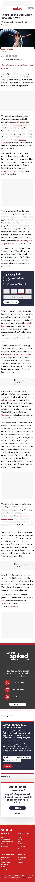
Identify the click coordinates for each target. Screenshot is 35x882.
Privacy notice (5, 844)
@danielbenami (13, 606)
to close (10, 254)
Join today (17, 808)
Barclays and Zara (7, 510)
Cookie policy (5, 846)
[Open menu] (2, 8)
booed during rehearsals (22, 214)
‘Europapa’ (5, 415)
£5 (6, 291)
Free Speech (21, 846)
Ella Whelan (4, 864)
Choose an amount (17, 297)
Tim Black (4, 869)
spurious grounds (21, 125)
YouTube (11, 830)
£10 (14, 291)
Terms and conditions (7, 841)
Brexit (19, 841)
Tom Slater (4, 860)
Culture (9, 59)
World (21, 59)
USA (19, 848)
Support (8, 766)
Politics (15, 59)
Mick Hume (4, 867)
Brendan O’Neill (5, 857)
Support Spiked (5, 839)
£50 (28, 291)
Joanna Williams (5, 862)
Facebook (2, 830)
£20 (21, 291)
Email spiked (21, 862)
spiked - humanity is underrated (17, 8)
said (27, 332)
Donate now (9, 302)
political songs (6, 400)
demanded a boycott (19, 122)
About (2, 837)
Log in (30, 8)
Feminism (20, 844)
